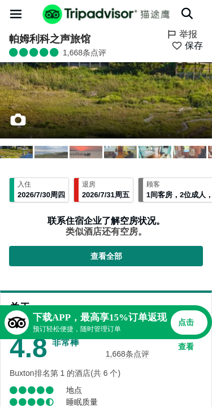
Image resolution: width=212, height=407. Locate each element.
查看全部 (106, 256)
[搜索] (187, 13)
